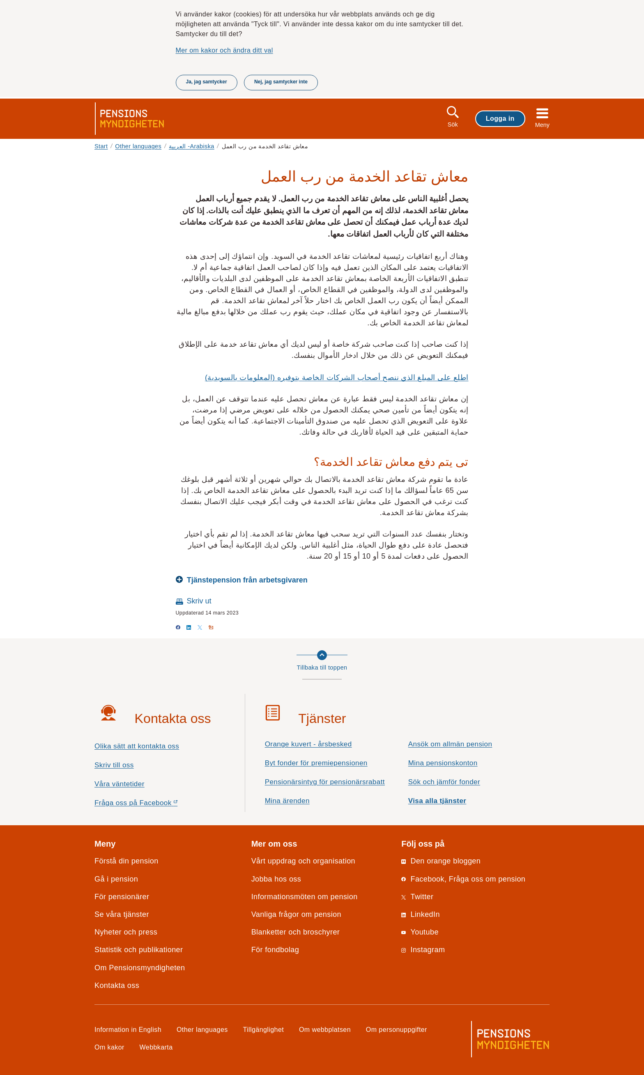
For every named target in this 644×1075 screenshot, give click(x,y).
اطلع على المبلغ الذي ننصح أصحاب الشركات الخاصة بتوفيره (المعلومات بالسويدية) (337, 377)
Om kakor (109, 1047)
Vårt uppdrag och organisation (303, 861)
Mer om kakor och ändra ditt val (224, 50)
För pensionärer (121, 897)
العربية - (191, 146)
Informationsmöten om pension (304, 897)
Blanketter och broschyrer (295, 932)
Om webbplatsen (325, 1029)
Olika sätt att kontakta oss (136, 746)
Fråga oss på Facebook (150, 805)
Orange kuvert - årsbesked (308, 744)
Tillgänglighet (263, 1029)
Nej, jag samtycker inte (281, 82)
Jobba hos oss (276, 879)
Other (138, 146)
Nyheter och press (125, 932)
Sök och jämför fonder (444, 782)
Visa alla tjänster (437, 801)
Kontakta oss (116, 985)
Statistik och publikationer (138, 950)
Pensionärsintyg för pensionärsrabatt (325, 782)
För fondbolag (275, 950)
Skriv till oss (114, 765)
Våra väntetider (119, 784)
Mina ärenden (287, 801)
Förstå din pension (126, 861)
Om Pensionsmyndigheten (139, 968)
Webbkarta (156, 1047)
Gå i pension (116, 879)
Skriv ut (199, 601)
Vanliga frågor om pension (296, 914)
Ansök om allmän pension (450, 744)
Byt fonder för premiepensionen (316, 763)
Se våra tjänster (121, 914)
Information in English (127, 1029)
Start (101, 146)
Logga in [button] (500, 118)
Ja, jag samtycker (206, 82)
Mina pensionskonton (443, 763)
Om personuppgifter (396, 1029)
